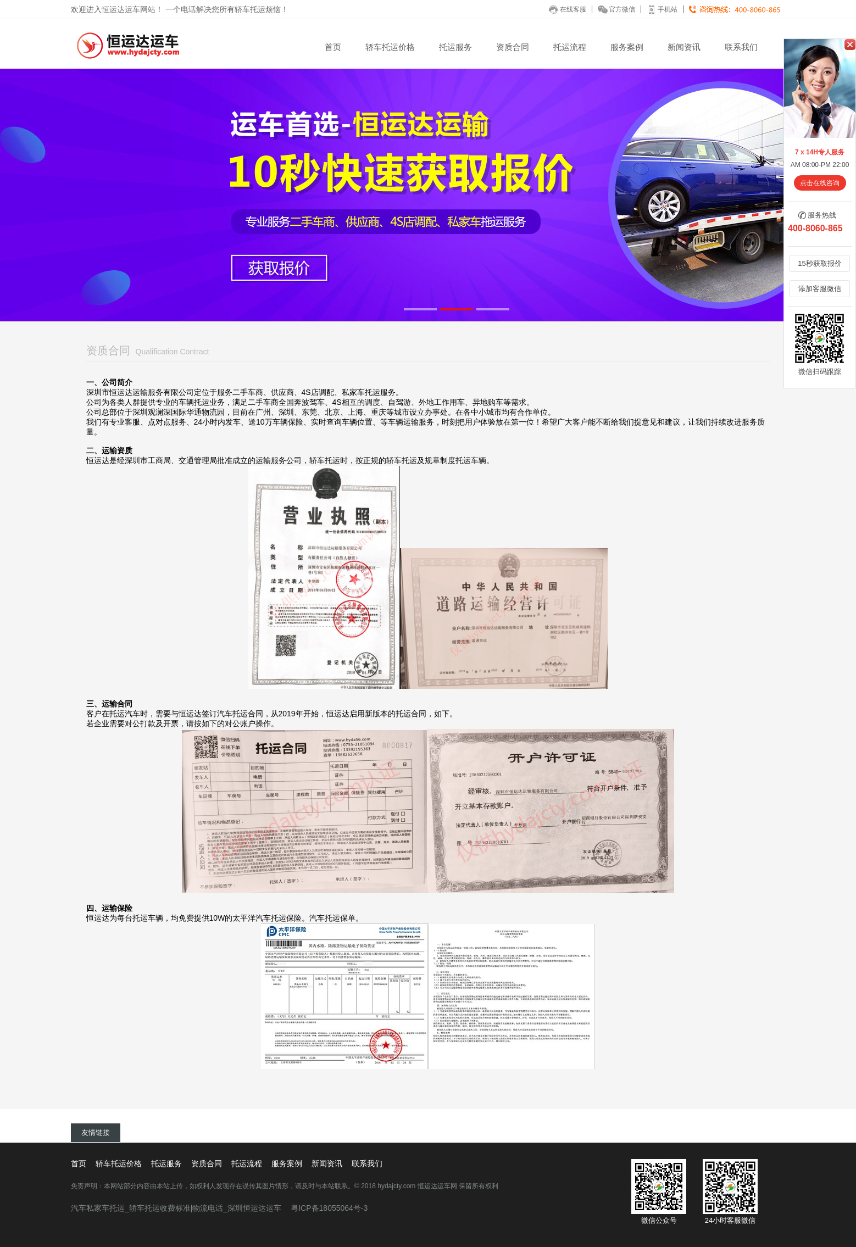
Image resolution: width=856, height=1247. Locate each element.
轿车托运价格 (390, 47)
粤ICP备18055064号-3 (329, 1208)
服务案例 (626, 47)
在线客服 (567, 9)
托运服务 (455, 47)
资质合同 (512, 47)
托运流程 (569, 47)
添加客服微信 (819, 289)
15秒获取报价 (819, 263)
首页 (333, 47)
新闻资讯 (684, 47)
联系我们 (741, 47)
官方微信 (616, 9)
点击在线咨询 (820, 183)
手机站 (662, 9)
